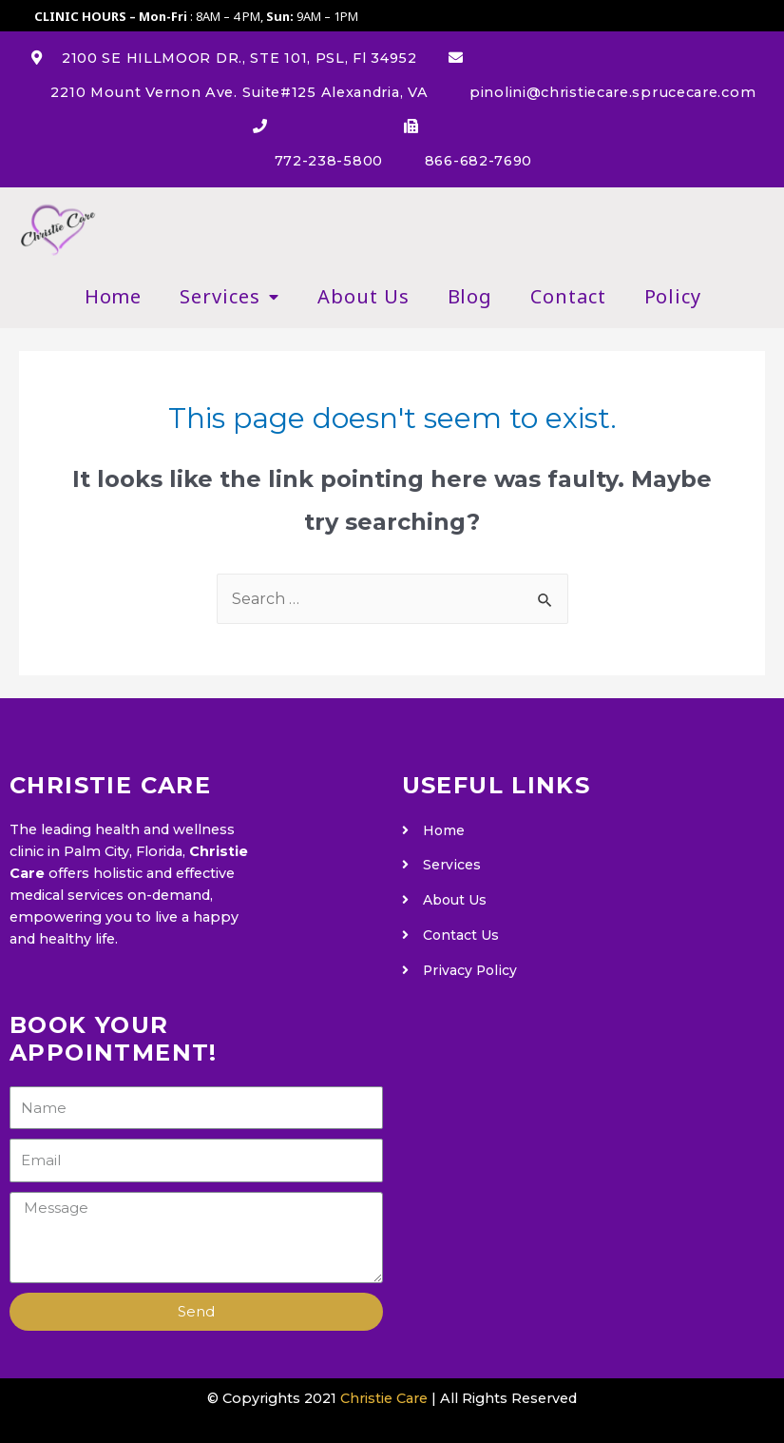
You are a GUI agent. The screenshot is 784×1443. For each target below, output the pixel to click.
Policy (672, 296)
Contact (567, 296)
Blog (470, 296)
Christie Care (384, 1398)
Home (114, 296)
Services (229, 297)
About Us (363, 296)
